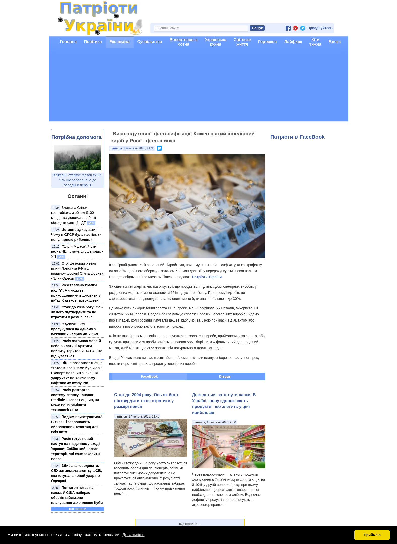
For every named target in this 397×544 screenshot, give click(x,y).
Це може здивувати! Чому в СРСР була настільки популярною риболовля (76, 235)
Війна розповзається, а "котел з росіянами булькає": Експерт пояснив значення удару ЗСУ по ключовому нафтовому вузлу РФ (77, 373)
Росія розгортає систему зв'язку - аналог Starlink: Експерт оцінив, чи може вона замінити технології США (75, 400)
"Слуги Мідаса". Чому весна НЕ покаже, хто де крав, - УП (77, 251)
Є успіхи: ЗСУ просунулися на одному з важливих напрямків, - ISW (74, 329)
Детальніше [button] (133, 535)
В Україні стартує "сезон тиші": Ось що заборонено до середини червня (77, 180)
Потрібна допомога (76, 137)
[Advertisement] (198, 86)
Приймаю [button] (372, 535)
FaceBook (149, 376)
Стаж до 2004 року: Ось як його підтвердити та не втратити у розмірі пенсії (77, 312)
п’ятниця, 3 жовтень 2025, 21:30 (132, 148)
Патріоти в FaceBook (297, 137)
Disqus (225, 376)
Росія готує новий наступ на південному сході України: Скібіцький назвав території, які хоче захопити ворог (75, 449)
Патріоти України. (207, 277)
